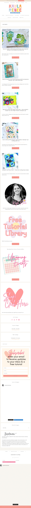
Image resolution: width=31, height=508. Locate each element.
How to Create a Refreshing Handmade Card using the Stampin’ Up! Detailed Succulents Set (15, 49)
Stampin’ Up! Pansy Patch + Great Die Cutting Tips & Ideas (15, 170)
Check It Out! (21, 0)
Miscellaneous (20, 112)
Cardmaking (9, 82)
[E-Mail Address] (15, 373)
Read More (15, 57)
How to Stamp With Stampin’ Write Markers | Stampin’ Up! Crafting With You (16, 140)
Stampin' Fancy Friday (20, 82)
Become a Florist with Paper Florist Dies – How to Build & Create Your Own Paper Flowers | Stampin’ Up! (15, 110)
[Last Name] (15, 371)
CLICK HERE (15, 279)
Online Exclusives (14, 82)
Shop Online (17, 339)
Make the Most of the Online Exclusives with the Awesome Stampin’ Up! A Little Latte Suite (15, 80)
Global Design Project (15, 112)
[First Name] (15, 368)
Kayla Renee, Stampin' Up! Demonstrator (15, 8)
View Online (13, 339)
